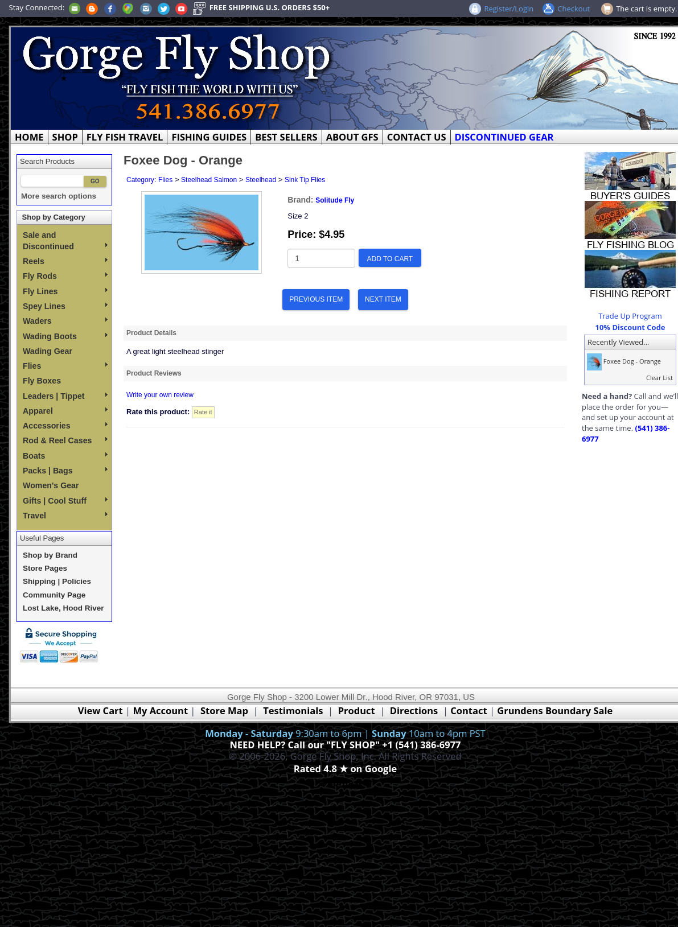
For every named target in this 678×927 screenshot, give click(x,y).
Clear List (659, 377)
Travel (65, 515)
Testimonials (293, 710)
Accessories (65, 425)
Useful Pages (42, 538)
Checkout (573, 8)
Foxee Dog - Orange (623, 361)
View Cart (100, 710)
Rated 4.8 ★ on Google (345, 768)
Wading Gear (47, 351)
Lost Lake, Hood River (63, 608)
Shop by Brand (50, 555)
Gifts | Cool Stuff (65, 500)
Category (140, 180)
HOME (29, 136)
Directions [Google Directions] (414, 710)
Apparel (65, 410)
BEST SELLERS (286, 136)
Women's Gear (51, 485)
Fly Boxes (42, 380)
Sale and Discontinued (65, 240)
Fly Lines (65, 291)
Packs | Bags (65, 470)
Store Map (224, 710)
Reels (65, 261)
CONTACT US (416, 136)
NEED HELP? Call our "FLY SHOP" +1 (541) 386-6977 (345, 744)
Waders (65, 321)
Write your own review (160, 395)
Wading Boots (65, 336)
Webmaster (345, 782)
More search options (58, 196)
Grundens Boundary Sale (555, 710)
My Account (160, 710)
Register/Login (508, 8)
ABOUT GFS (352, 136)
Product (356, 710)
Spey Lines (65, 306)
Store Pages (45, 568)
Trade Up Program (630, 316)
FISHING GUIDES (208, 136)
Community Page (54, 595)
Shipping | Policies (57, 581)
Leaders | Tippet (65, 396)
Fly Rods (65, 276)
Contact (470, 710)
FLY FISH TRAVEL (125, 136)
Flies (65, 365)
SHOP (65, 136)
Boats (65, 455)
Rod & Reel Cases (65, 440)
